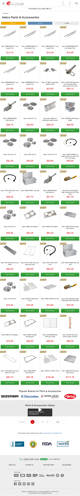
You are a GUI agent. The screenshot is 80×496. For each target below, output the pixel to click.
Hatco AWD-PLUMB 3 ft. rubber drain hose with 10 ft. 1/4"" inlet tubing (70, 156)
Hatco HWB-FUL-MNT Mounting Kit (30, 335)
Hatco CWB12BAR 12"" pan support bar (50, 47)
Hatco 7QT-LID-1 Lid (9, 154)
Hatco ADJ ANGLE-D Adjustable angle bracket (50, 119)
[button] (50, 459)
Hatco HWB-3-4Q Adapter (50, 227)
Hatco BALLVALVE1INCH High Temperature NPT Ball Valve (70, 192)
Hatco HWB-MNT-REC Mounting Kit (50, 191)
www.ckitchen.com (34, 493)
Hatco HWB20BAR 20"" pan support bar (9, 83)
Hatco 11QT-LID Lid (10, 299)
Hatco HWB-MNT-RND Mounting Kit (10, 119)
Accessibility (66, 465)
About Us (12, 465)
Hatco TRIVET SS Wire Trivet (50, 371)
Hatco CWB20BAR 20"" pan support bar (30, 83)
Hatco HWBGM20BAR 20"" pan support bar (70, 47)
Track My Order (48, 465)
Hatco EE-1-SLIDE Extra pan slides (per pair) (30, 263)
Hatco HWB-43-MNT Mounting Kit (30, 372)
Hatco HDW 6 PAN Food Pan (50, 299)
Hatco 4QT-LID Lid (30, 154)
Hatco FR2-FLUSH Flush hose (50, 263)
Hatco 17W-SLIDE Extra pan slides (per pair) (10, 372)
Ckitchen (6, 13)
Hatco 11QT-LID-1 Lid (50, 154)
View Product (10, 58)
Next (57, 422)
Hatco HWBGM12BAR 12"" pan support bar (30, 47)
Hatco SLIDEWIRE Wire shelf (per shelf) (50, 335)
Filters (14, 23)
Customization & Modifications (52, 433)
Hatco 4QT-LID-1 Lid (30, 118)
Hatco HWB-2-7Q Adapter (30, 227)
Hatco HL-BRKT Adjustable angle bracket (50, 83)
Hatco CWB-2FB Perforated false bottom (70, 372)
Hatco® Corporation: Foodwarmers (36, 413)
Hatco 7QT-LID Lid (10, 227)
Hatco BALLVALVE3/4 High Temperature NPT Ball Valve (70, 299)
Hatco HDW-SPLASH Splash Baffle (70, 119)
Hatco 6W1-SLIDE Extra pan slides (10, 263)
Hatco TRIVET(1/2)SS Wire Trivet (30, 299)
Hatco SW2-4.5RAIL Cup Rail (30, 190)
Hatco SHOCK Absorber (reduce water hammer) (70, 335)
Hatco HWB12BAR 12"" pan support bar (9, 47)
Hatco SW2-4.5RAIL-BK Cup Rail (70, 263)
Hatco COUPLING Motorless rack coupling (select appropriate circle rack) (70, 84)
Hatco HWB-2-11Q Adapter (9, 335)
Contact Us (29, 465)
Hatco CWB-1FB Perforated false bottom (70, 227)
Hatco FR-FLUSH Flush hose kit (10, 191)
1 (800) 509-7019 (29, 459)
